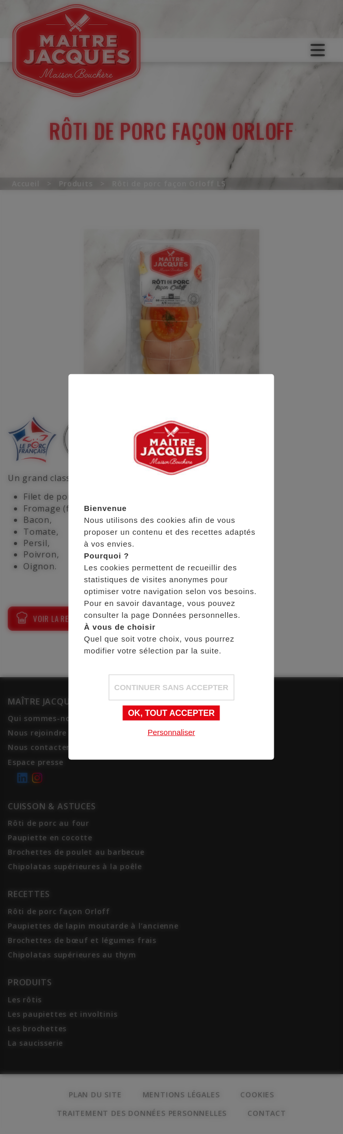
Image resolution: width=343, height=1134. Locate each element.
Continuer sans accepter (171, 686)
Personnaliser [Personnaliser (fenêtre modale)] (171, 731)
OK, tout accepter (171, 712)
